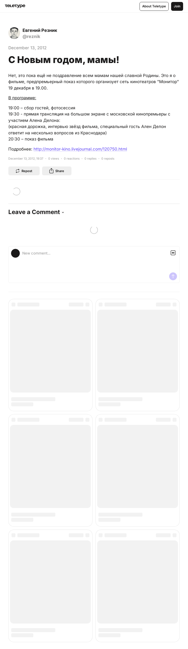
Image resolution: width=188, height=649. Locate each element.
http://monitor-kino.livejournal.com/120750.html (80, 149)
